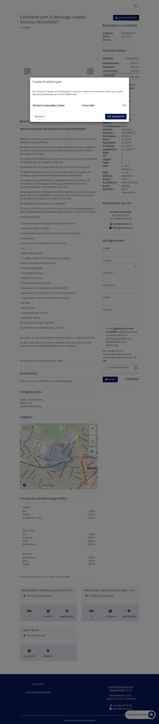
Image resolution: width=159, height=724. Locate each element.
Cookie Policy (71, 95)
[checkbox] (124, 105)
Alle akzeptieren (115, 116)
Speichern (40, 116)
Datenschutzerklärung (42, 95)
